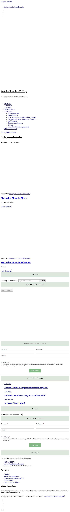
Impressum (8, 480)
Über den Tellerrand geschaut (18, 127)
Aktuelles (7, 108)
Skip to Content (6, 2)
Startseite (7, 104)
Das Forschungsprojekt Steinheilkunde (22, 117)
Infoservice (8, 111)
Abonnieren (35, 370)
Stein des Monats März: (14, 198)
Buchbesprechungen (15, 123)
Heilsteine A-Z (9, 110)
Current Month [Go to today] (6, 290)
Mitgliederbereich (10, 129)
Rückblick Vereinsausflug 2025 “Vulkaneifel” (24, 395)
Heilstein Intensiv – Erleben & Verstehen (22, 119)
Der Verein (8, 106)
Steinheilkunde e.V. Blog (14, 91)
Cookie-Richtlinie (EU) (12, 476)
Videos (10, 125)
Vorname (4, 349)
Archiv (3, 415)
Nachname (40, 349)
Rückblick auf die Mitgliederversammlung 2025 (26, 388)
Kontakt (7, 474)
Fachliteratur (12, 121)
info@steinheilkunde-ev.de (14, 7)
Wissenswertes (13, 113)
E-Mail (3, 356)
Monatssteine (13, 115)
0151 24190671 (9, 462)
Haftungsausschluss (11, 482)
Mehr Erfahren (6, 207)
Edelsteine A (8, 399)
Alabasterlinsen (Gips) (14, 403)
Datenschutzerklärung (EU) (14, 478)
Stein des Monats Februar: (16, 262)
